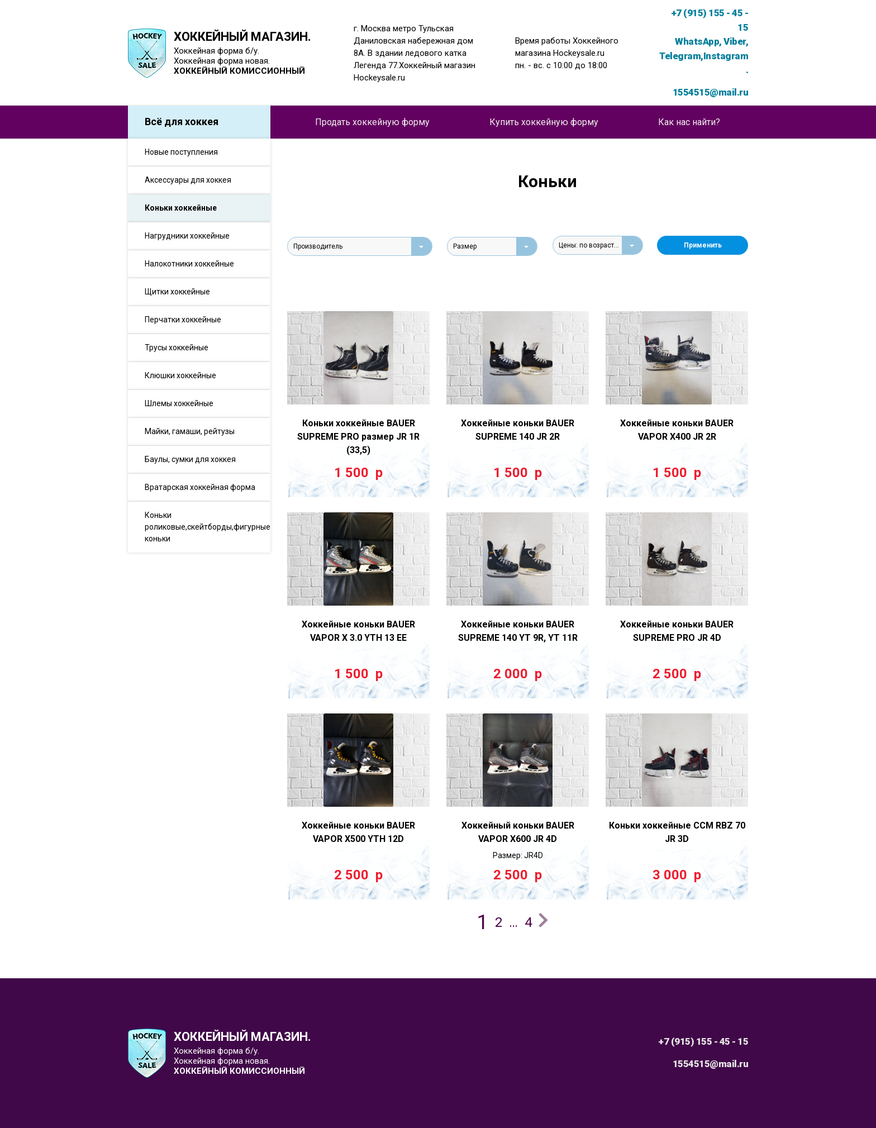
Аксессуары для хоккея (188, 179)
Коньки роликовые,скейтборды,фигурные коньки (207, 527)
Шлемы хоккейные (179, 403)
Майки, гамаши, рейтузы (190, 431)
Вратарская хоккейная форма (200, 487)
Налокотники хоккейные (189, 263)
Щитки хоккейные (177, 291)
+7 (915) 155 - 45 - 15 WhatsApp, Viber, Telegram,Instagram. (703, 41)
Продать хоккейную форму (372, 122)
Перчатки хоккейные (183, 319)
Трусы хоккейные (176, 347)
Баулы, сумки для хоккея (190, 459)
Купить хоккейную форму (543, 122)
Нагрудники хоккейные (187, 235)
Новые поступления (181, 151)
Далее (545, 922)
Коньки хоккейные (181, 207)
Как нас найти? (689, 122)
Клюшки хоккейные (180, 375)
